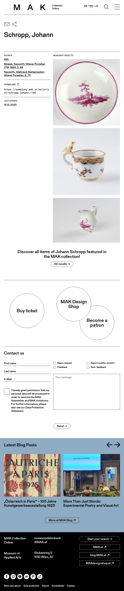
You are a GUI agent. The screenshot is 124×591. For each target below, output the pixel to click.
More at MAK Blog (62, 520)
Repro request (64, 363)
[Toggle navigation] (117, 7)
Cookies (73, 585)
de (85, 6)
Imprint (46, 585)
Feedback (62, 367)
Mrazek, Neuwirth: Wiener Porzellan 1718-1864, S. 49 (24, 65)
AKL (6, 59)
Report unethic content (102, 363)
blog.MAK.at (99, 555)
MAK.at (99, 547)
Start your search (99, 539)
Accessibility (59, 585)
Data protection (32, 585)
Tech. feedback (98, 367)
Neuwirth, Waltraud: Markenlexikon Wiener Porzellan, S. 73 (24, 73)
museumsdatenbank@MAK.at (48, 540)
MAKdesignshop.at (100, 563)
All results (62, 264)
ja (96, 6)
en (91, 6)
